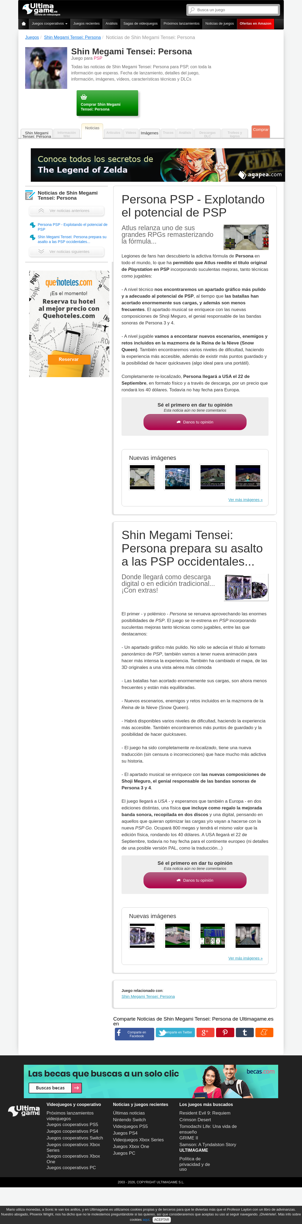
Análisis (111, 23)
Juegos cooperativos (49, 23)
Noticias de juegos (219, 23)
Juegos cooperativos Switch (75, 1137)
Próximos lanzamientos (181, 23)
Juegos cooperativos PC (71, 1167)
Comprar (261, 129)
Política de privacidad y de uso (194, 1164)
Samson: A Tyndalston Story (207, 1144)
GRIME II (188, 1137)
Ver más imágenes (243, 500)
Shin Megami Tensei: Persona (36, 135)
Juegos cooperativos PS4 (72, 1131)
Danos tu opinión (195, 422)
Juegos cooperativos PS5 (72, 1124)
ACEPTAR (161, 1220)
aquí (146, 1220)
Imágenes (149, 133)
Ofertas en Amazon (255, 23)
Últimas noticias (129, 1113)
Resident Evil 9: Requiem (205, 1113)
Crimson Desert (195, 1119)
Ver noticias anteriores (63, 210)
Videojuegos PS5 (130, 1126)
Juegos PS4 (125, 1133)
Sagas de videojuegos (140, 23)
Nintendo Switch (129, 1119)
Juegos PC (124, 1153)
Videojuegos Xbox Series (138, 1139)
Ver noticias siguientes (63, 251)
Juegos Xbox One (131, 1146)
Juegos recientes (86, 23)
